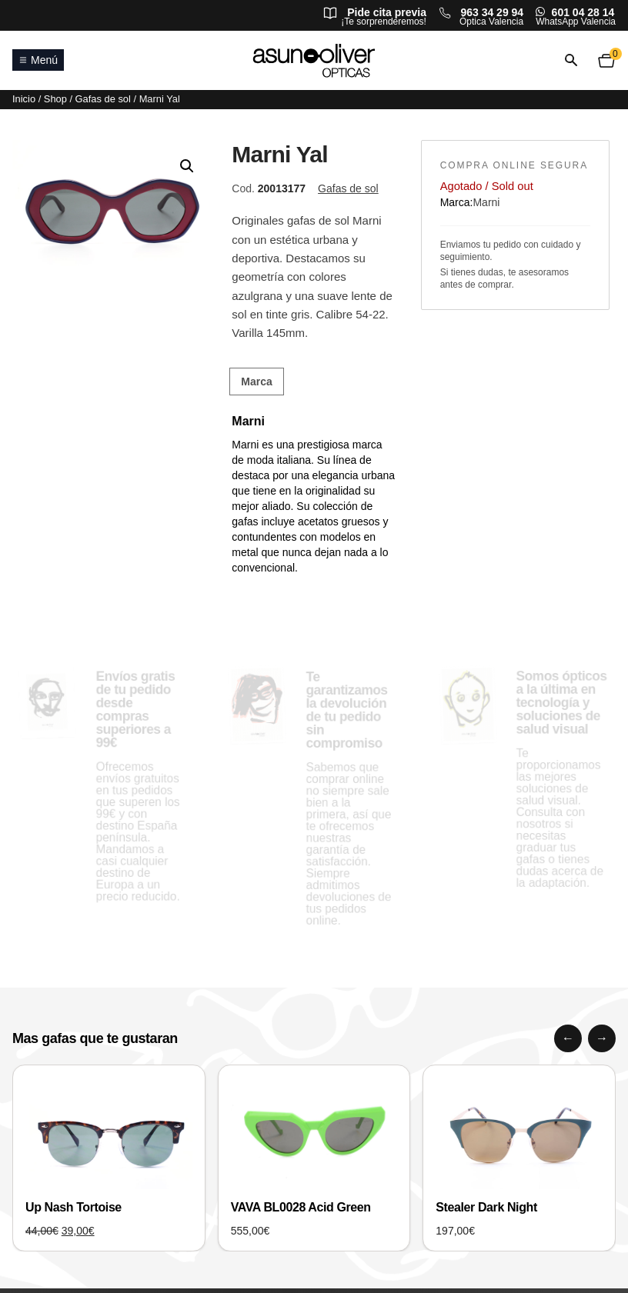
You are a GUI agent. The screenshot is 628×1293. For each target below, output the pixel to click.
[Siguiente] (602, 1038)
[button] (187, 166)
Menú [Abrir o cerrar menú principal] (38, 60)
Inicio (23, 99)
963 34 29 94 (491, 12)
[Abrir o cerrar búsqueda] (571, 60)
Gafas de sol (103, 99)
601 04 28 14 (583, 12)
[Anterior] (568, 1038)
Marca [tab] (256, 381)
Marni (486, 202)
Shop (55, 99)
